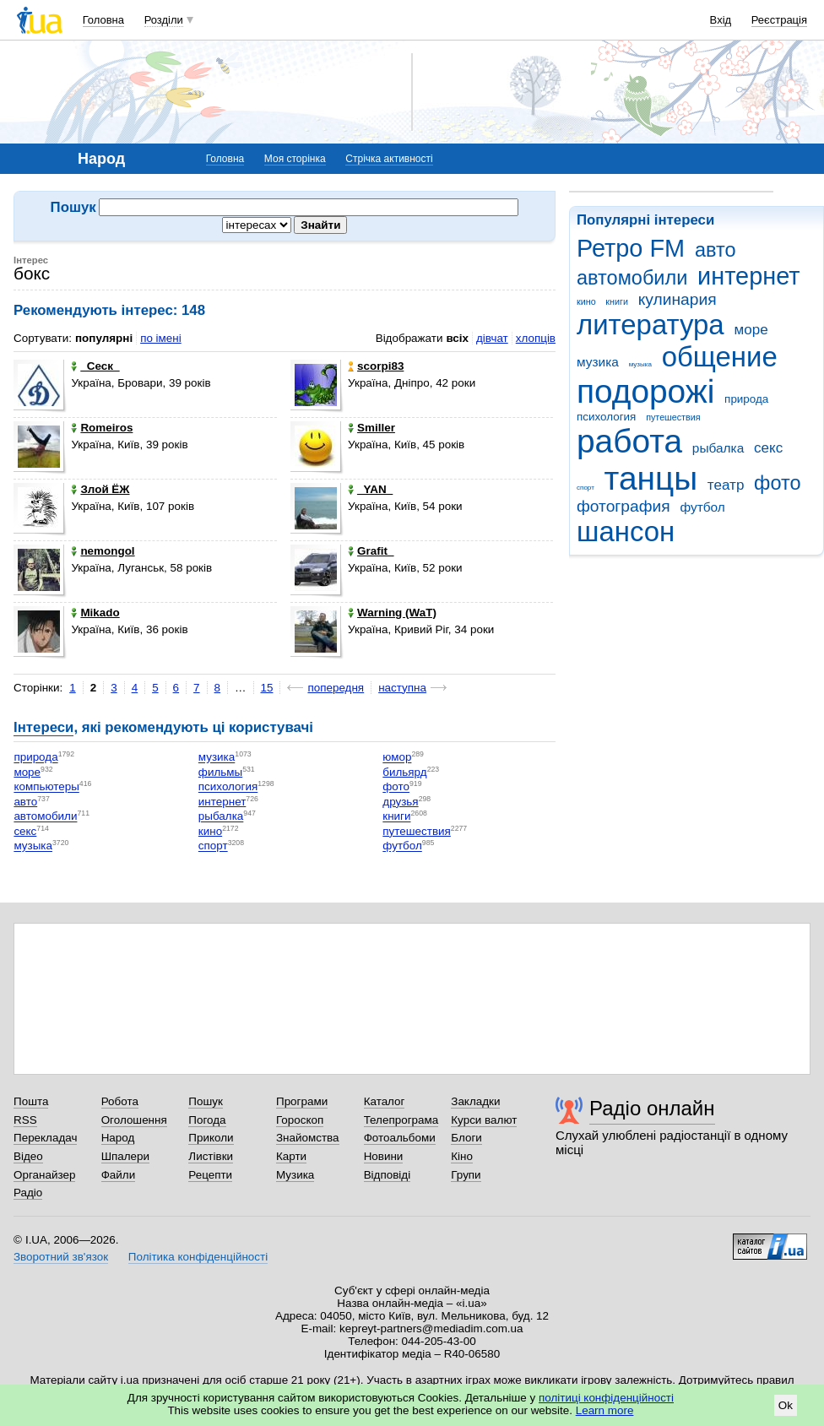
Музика (295, 1174)
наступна (402, 687)
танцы (651, 478)
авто (715, 250)
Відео (28, 1156)
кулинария (677, 299)
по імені (161, 338)
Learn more (605, 1410)
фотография (623, 506)
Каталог (384, 1101)
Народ (118, 1137)
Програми (302, 1101)
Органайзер (44, 1174)
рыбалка (718, 448)
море (750, 330)
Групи (465, 1174)
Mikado (95, 612)
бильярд (404, 772)
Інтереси (43, 727)
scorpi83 (376, 366)
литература (650, 324)
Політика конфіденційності (198, 1256)
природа (746, 399)
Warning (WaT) (392, 612)
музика (598, 362)
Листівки (210, 1156)
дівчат (492, 338)
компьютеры (46, 787)
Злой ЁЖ (100, 489)
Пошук (205, 1101)
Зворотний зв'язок (61, 1256)
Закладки (475, 1101)
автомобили (632, 278)
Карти (291, 1156)
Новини (384, 1156)
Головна (103, 20)
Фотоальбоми (400, 1137)
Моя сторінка (295, 159)
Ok (785, 1405)
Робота (119, 1101)
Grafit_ (370, 551)
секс (768, 448)
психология (606, 416)
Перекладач (45, 1137)
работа (629, 441)
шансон (626, 531)
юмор (396, 757)
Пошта (31, 1101)
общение (720, 356)
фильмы (220, 772)
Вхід (721, 20)
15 (267, 687)
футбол (702, 507)
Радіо (28, 1192)
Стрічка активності (388, 159)
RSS (25, 1120)
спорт (585, 487)
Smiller (371, 427)
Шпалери (125, 1156)
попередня (335, 687)
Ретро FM (631, 248)
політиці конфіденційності (606, 1397)
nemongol (102, 551)
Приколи (210, 1137)
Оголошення (134, 1120)
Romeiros (102, 427)
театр (726, 485)
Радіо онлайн (652, 1108)
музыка (640, 364)
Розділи (163, 20)
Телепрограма (401, 1120)
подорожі (645, 391)
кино (586, 301)
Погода (206, 1120)
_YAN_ (370, 489)
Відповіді (387, 1174)
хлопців (536, 338)
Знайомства (307, 1137)
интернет (748, 276)
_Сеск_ (95, 366)
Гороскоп (299, 1120)
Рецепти (210, 1174)
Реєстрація (779, 20)
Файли (118, 1174)
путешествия (673, 417)
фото (777, 483)
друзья (400, 801)
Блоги (466, 1137)
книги (616, 301)
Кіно (462, 1156)
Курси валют (484, 1120)
